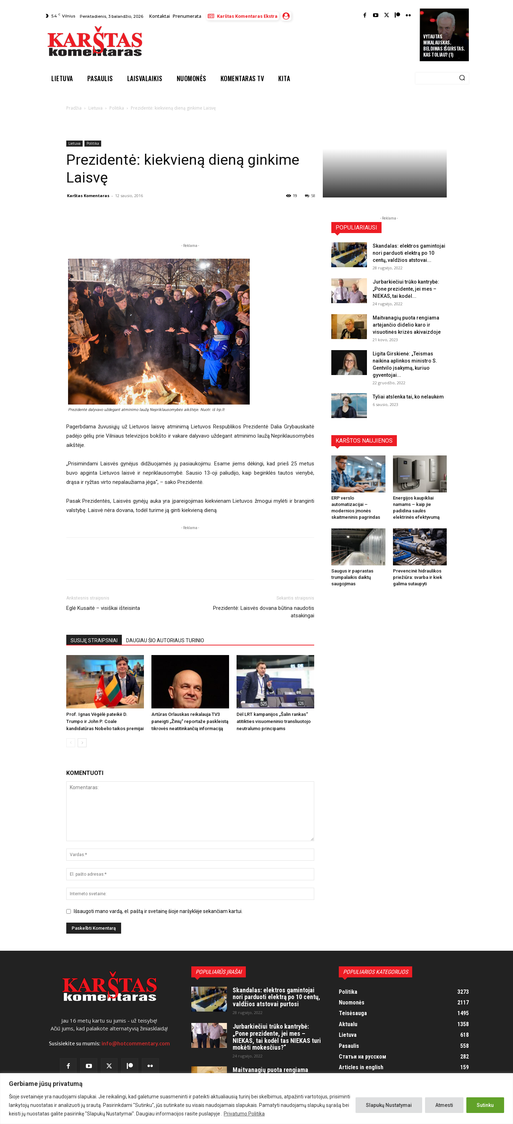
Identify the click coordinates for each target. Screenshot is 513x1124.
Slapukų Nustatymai (389, 1105)
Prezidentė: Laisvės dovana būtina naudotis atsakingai (263, 612)
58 (310, 195)
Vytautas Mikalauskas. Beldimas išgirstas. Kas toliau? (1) (444, 45)
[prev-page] (70, 742)
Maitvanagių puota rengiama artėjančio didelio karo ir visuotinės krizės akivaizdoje (407, 325)
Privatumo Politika (244, 1114)
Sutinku (485, 1105)
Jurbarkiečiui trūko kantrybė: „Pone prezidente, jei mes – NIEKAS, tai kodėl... (406, 289)
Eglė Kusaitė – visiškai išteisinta (103, 608)
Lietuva (95, 108)
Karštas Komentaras (88, 195)
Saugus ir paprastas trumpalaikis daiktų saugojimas (352, 577)
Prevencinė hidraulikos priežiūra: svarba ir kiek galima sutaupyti (417, 577)
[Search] (462, 78)
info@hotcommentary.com (136, 1043)
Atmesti (444, 1105)
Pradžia (74, 108)
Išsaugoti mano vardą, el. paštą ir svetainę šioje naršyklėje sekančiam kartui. (158, 911)
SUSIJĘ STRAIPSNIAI (94, 640)
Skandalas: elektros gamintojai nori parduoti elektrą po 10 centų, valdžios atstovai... (409, 253)
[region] (256, 1098)
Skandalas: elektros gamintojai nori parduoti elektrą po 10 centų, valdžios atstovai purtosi (276, 997)
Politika (116, 108)
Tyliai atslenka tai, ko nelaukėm (408, 397)
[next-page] (82, 742)
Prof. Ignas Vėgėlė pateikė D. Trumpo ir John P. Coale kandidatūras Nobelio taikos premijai (105, 721)
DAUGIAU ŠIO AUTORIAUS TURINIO (165, 640)
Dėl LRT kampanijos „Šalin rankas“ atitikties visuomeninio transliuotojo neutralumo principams (274, 721)
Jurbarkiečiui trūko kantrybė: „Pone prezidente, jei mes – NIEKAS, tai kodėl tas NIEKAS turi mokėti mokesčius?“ (277, 1037)
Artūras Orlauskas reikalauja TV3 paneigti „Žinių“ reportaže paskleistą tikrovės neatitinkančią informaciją (189, 721)
